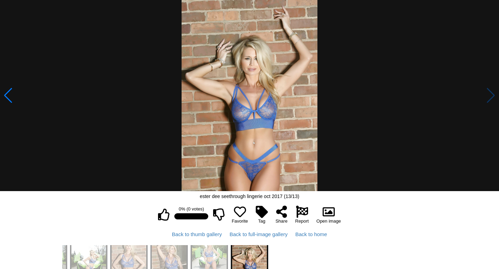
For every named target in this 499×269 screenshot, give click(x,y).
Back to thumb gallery (197, 234)
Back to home (311, 234)
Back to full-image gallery (258, 234)
